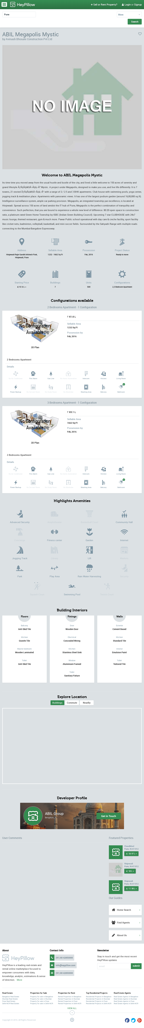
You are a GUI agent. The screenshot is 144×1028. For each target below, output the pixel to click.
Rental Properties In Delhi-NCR (69, 1003)
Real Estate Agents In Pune (124, 1001)
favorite (140, 33)
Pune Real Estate (8, 1001)
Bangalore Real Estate (10, 996)
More (120, 14)
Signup (138, 4)
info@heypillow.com (65, 965)
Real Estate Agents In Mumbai (125, 999)
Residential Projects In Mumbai (98, 999)
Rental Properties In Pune (67, 1001)
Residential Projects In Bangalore (98, 996)
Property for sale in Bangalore (41, 996)
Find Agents (123, 922)
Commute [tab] (72, 702)
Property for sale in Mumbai (41, 999)
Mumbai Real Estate (10, 999)
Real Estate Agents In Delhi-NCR (126, 1003)
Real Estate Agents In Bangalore (126, 996)
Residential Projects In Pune (97, 1001)
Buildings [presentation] (57, 702)
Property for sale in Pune (39, 1001)
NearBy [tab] (87, 702)
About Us (122, 935)
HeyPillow (22, 4)
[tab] (57, 702)
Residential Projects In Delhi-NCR (98, 1003)
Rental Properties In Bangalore (69, 996)
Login (126, 4)
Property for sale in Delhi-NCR (41, 1003)
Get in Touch (108, 816)
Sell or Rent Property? (104, 4)
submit (136, 965)
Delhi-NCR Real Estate (10, 1003)
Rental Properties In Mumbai (69, 999)
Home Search (124, 909)
